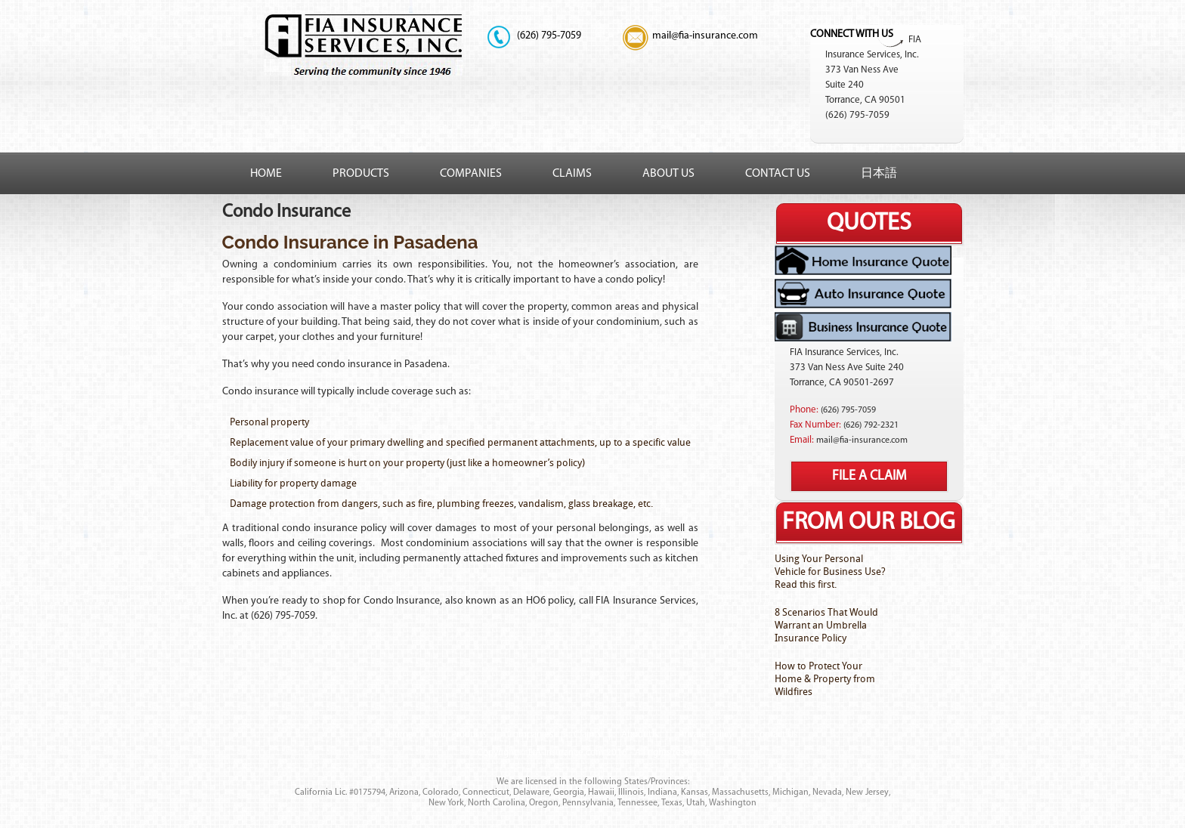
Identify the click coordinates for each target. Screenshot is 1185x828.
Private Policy (706, 735)
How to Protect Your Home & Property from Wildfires (825, 679)
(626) (528, 36)
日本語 (879, 174)
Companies (471, 174)
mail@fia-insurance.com (705, 36)
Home (266, 174)
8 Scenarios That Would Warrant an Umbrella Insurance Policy (826, 625)
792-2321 (871, 425)
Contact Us (777, 174)
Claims (572, 174)
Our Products (460, 735)
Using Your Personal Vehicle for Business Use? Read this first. (830, 571)
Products (361, 174)
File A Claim (869, 476)
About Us (668, 174)
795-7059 (549, 36)
